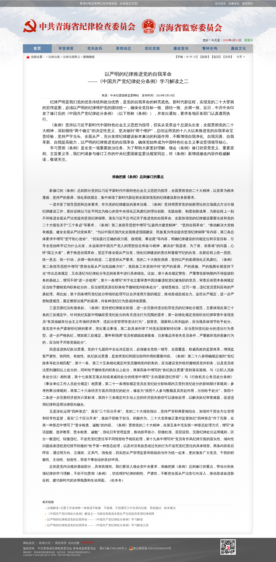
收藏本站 (234, 3)
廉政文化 (238, 48)
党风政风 (95, 48)
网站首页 (29, 543)
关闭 (228, 56)
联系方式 (45, 543)
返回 (216, 56)
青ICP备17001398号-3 (113, 548)
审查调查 (66, 48)
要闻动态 (123, 48)
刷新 (205, 56)
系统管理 (60, 543)
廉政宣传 (181, 48)
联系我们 (247, 3)
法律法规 (54, 56)
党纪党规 (152, 48)
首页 (37, 48)
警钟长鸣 (210, 48)
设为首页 (220, 3)
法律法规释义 (71, 56)
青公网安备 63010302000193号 (150, 548)
